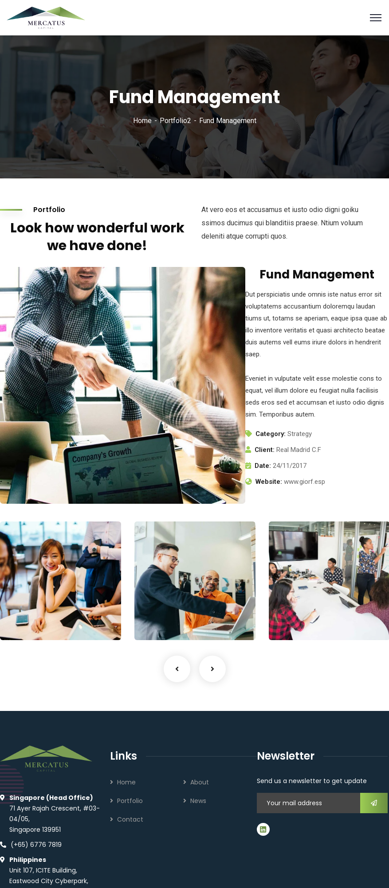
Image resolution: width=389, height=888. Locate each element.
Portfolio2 (175, 120)
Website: (268, 482)
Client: (265, 450)
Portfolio (130, 800)
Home (142, 120)
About (199, 782)
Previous (177, 669)
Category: (270, 434)
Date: (263, 466)
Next (212, 669)
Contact (130, 819)
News (198, 800)
